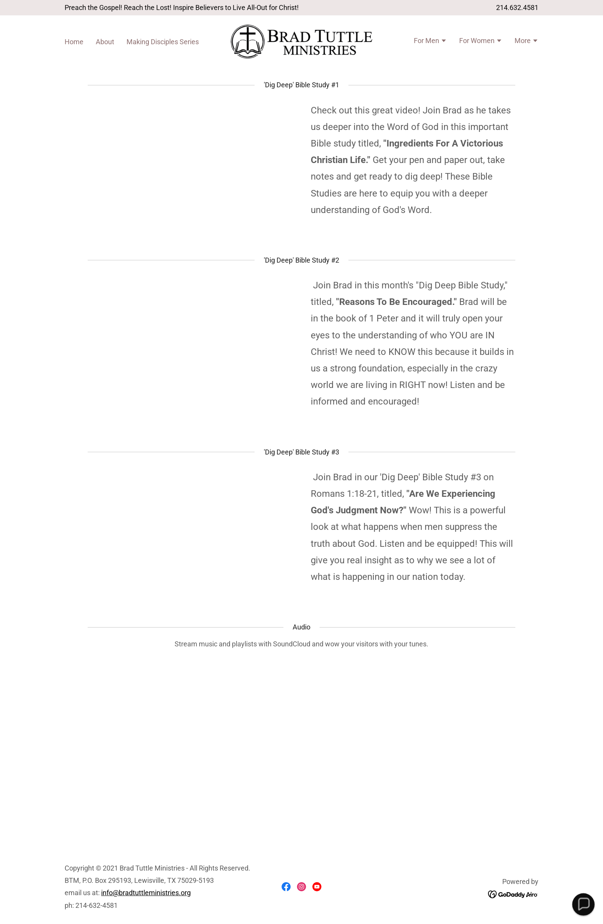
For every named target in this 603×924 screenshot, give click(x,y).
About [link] (105, 42)
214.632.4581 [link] (517, 7)
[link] (302, 41)
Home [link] (74, 42)
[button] (430, 41)
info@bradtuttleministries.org (146, 893)
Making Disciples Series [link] (163, 42)
